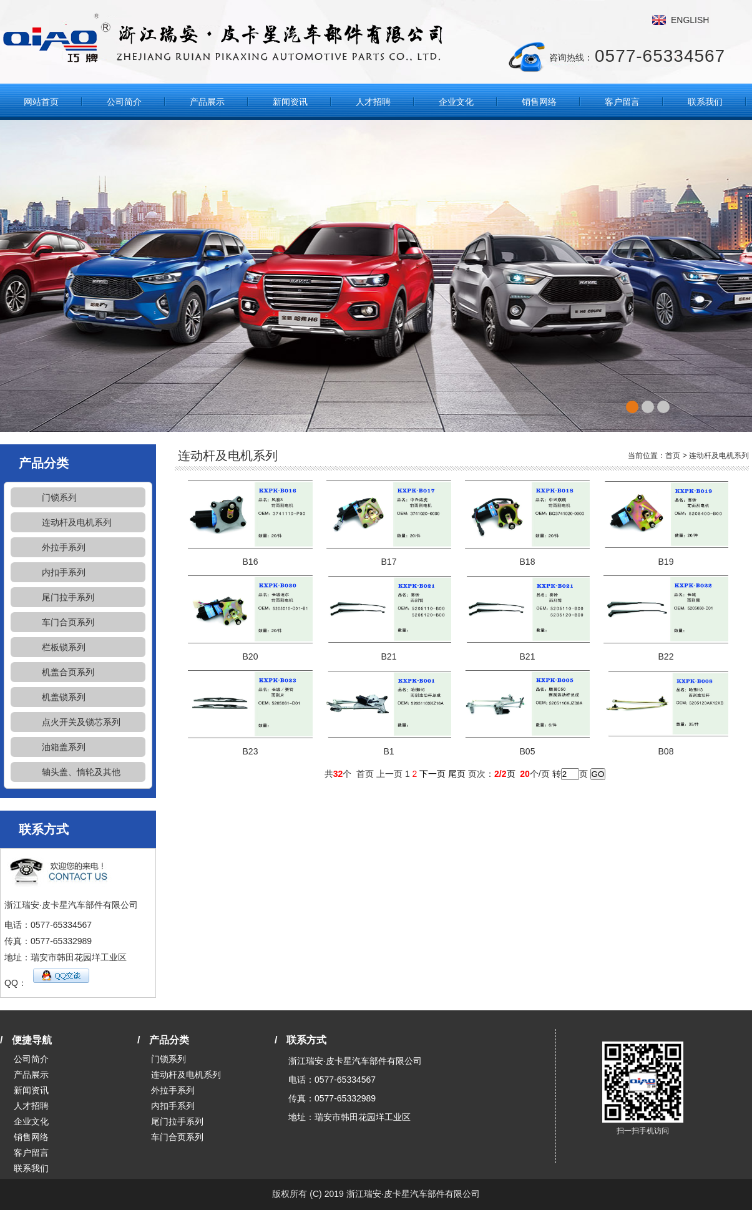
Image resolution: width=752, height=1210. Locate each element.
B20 (250, 656)
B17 (389, 562)
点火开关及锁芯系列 (81, 722)
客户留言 (622, 102)
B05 (527, 751)
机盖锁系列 (63, 697)
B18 (527, 562)
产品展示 (207, 102)
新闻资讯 (290, 102)
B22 (666, 656)
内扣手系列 (63, 572)
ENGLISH (690, 20)
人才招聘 (373, 102)
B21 (389, 656)
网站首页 (41, 102)
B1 (388, 751)
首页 (672, 455)
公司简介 (124, 102)
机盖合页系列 (68, 672)
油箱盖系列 (63, 747)
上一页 (389, 774)
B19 (666, 562)
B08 (666, 751)
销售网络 (539, 102)
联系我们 (705, 102)
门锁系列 (59, 497)
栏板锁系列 (63, 647)
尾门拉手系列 (68, 597)
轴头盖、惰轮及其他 (81, 772)
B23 (250, 751)
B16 (250, 562)
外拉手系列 (63, 547)
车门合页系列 (68, 622)
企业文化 (456, 102)
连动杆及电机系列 (77, 522)
